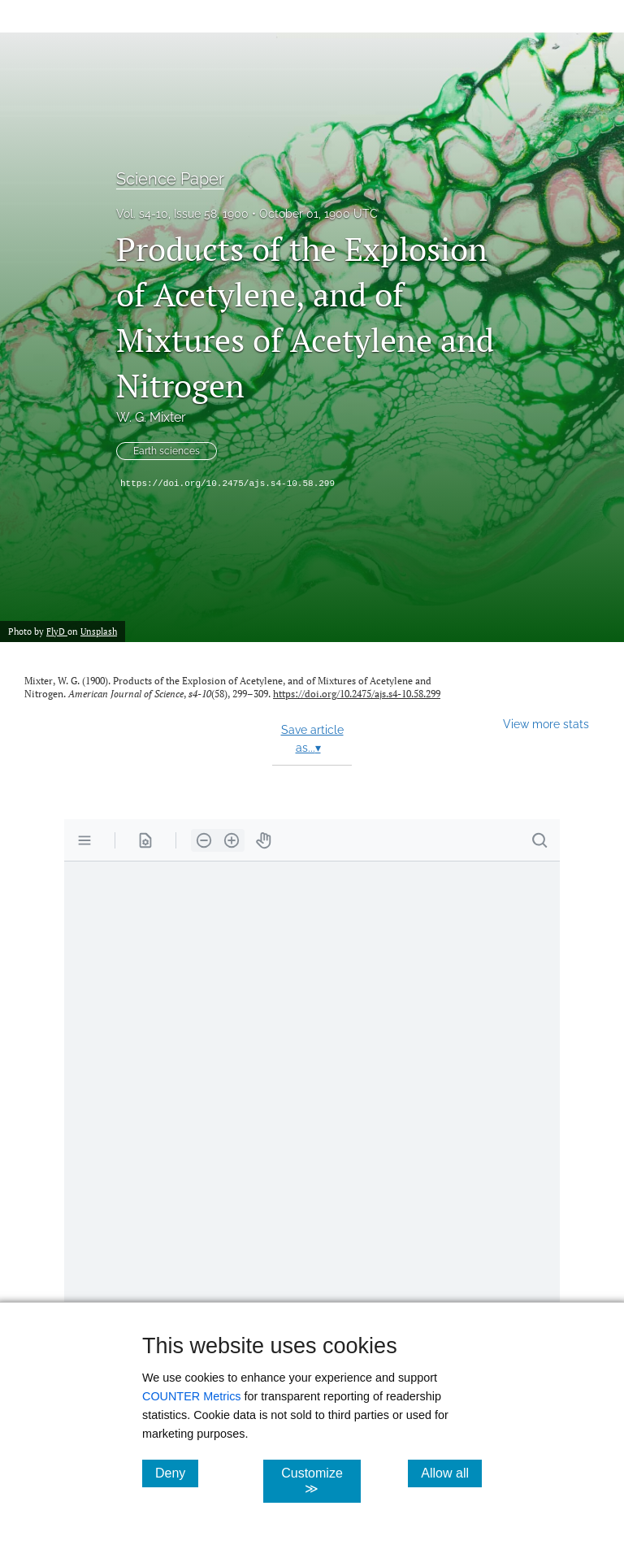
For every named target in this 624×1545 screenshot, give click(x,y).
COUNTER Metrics (191, 1396)
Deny (176, 1472)
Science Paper (170, 179)
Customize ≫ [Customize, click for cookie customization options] (320, 1480)
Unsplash (98, 631)
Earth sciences (166, 451)
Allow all (451, 1472)
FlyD (56, 631)
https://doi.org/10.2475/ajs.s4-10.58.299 (227, 483)
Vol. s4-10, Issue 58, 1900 (182, 213)
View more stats (546, 724)
